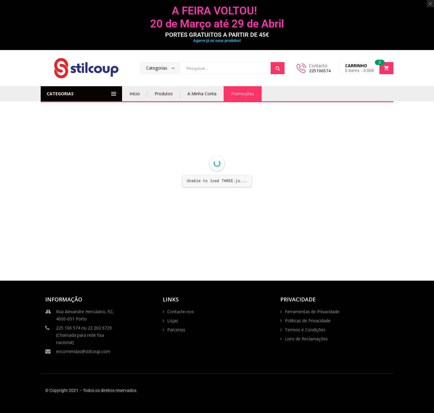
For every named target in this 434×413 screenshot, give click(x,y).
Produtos (164, 93)
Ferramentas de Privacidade (312, 311)
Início (135, 93)
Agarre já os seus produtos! (217, 40)
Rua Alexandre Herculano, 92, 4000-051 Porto (79, 315)
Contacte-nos (180, 311)
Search (278, 68)
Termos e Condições (305, 330)
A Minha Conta (201, 93)
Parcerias (176, 330)
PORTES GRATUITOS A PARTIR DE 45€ (217, 34)
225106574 (320, 71)
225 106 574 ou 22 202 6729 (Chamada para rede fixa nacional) (78, 334)
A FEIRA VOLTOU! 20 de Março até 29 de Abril (217, 17)
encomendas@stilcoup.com (77, 351)
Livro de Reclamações (306, 339)
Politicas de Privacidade (308, 320)
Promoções (242, 93)
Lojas (172, 320)
